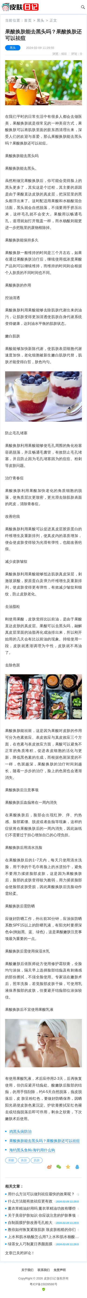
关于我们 (27, 1270)
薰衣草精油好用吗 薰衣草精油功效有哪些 (42, 1208)
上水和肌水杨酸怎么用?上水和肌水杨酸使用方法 (43, 1237)
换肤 (24, 1160)
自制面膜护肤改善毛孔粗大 (30, 1223)
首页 (28, 20)
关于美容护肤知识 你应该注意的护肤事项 (42, 1215)
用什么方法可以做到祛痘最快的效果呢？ (41, 1194)
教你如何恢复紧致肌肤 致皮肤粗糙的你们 (42, 1230)
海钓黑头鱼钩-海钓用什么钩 (32, 1150)
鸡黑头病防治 (20, 1131)
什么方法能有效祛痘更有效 (30, 1201)
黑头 (41, 20)
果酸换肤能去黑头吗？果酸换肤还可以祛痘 (44, 1141)
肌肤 (37, 1160)
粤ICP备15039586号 (43, 1284)
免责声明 (60, 1270)
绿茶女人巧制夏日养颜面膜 (30, 1244)
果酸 (11, 1160)
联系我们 (44, 1270)
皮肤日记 (50, 1278)
